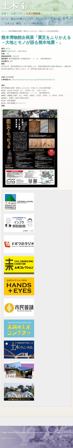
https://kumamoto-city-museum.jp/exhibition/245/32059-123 (33, 80)
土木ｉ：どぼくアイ (12, 13)
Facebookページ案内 (47, 19)
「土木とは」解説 (12, 23)
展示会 (8, 49)
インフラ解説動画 (32, 23)
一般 (7, 54)
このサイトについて (8, 438)
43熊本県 (15, 56)
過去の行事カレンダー (22, 19)
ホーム (4, 19)
